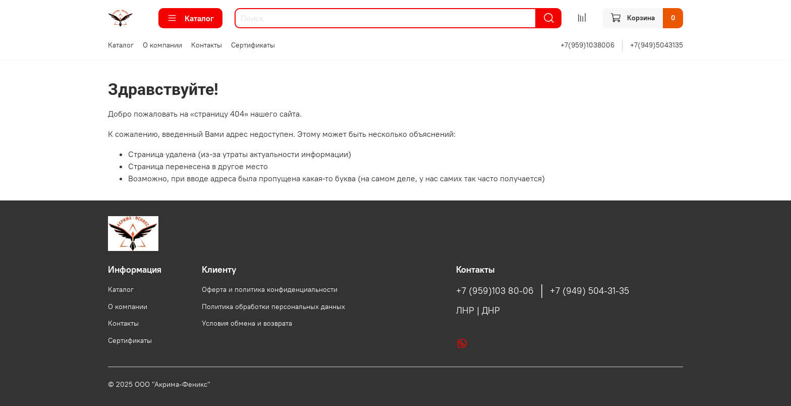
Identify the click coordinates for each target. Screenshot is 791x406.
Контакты (206, 44)
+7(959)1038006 (587, 44)
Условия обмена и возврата (247, 323)
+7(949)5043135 (656, 44)
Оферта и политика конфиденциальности (269, 289)
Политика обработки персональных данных (273, 306)
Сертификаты (253, 44)
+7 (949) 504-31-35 (589, 290)
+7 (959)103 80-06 (495, 290)
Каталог (190, 18)
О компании (162, 44)
